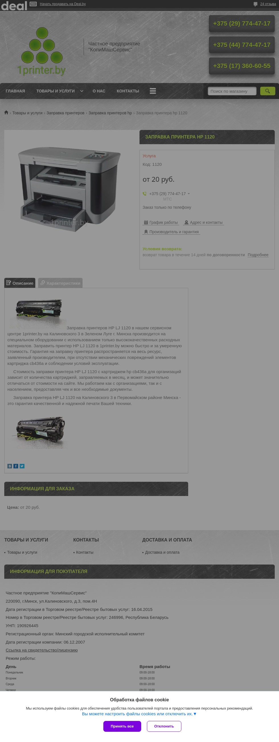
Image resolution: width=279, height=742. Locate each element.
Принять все (122, 726)
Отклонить (164, 726)
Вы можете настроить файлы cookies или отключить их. (137, 713)
